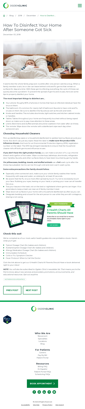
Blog (42, 344)
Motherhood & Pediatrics (15, 279)
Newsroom (42, 336)
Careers (42, 352)
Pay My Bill (42, 355)
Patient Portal (42, 358)
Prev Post (12, 290)
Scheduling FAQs (42, 374)
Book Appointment (42, 383)
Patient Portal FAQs (42, 372)
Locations (43, 341)
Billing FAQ (42, 366)
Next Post (32, 290)
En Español (42, 369)
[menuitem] (25, 405)
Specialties (42, 339)
